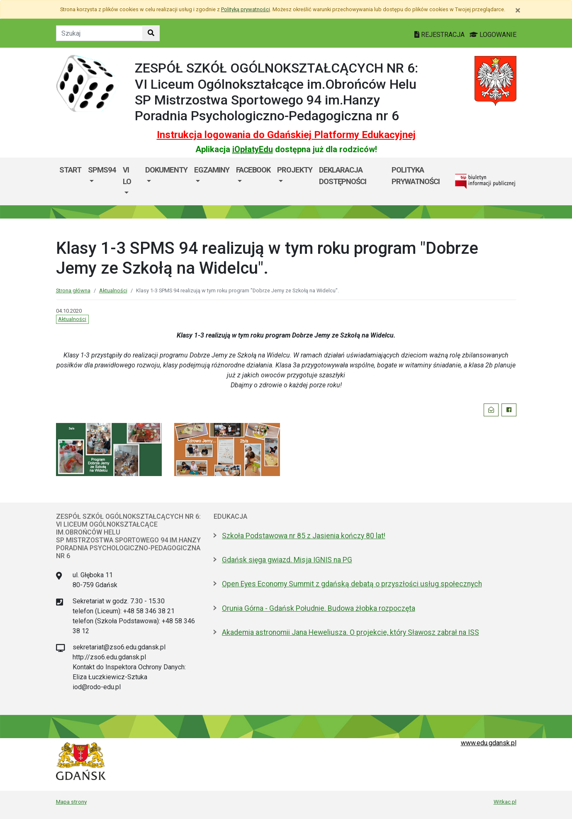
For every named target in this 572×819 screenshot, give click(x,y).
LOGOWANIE (493, 35)
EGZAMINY (211, 169)
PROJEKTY (294, 169)
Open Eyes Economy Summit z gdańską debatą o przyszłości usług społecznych (352, 584)
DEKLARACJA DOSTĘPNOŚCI (342, 175)
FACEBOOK (253, 169)
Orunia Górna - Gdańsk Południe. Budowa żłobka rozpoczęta (318, 608)
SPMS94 (102, 169)
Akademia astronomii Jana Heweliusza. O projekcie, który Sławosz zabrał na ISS (350, 632)
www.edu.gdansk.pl (488, 743)
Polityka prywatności (416, 175)
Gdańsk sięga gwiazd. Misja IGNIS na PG (287, 560)
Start (70, 169)
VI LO (127, 175)
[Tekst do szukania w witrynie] (99, 33)
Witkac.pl (505, 801)
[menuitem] (102, 181)
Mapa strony (71, 801)
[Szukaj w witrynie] (151, 33)
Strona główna (73, 290)
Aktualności (113, 290)
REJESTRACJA (440, 35)
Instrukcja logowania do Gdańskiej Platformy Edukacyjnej (286, 135)
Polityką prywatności (245, 9)
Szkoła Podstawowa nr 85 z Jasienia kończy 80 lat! (303, 536)
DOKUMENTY (166, 169)
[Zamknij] (518, 10)
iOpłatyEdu (252, 149)
